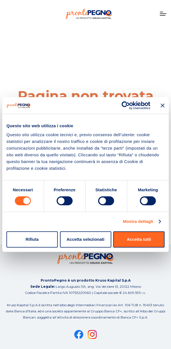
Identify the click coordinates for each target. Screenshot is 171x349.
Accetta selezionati (85, 239)
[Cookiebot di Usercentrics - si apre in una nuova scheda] (125, 105)
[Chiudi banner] (163, 105)
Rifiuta (32, 239)
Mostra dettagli (138, 221)
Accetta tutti (139, 239)
